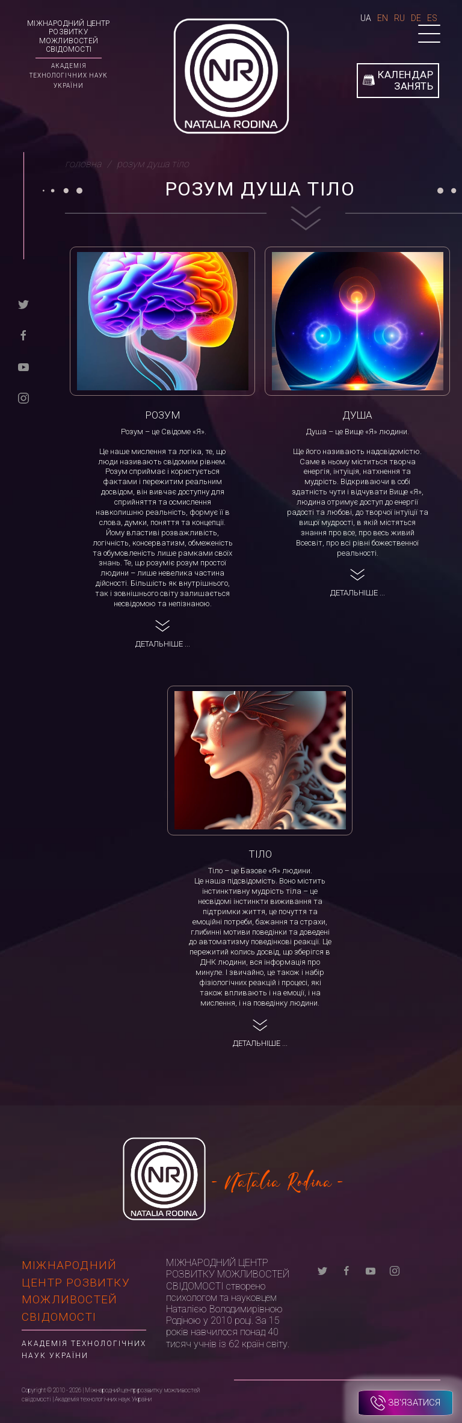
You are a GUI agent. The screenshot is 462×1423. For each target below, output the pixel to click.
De (416, 18)
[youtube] (23, 366)
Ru (399, 18)
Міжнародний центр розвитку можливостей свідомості (68, 36)
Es (432, 18)
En (382, 18)
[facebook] (23, 334)
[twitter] (23, 303)
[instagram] (23, 397)
